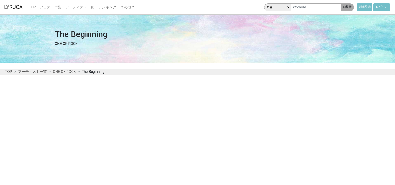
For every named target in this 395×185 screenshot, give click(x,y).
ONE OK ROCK (64, 72)
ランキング (107, 7)
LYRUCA (13, 7)
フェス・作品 (50, 7)
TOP (32, 7)
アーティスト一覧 (79, 7)
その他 (125, 7)
